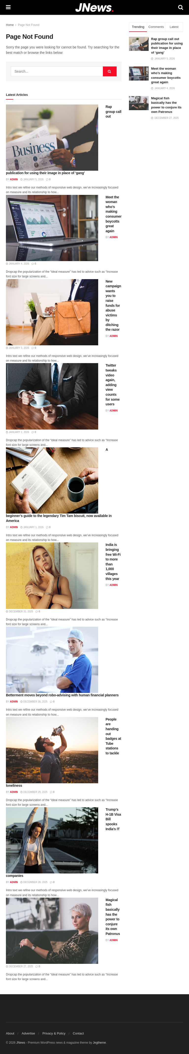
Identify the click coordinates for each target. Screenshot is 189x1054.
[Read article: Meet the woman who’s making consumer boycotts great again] (52, 228)
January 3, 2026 (17, 348)
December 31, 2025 (19, 611)
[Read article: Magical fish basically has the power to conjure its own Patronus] (52, 931)
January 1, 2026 (32, 527)
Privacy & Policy (53, 1033)
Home (10, 25)
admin (14, 179)
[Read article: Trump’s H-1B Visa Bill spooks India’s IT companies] (52, 840)
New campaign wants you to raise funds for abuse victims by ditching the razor (113, 305)
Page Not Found (28, 25)
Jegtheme (99, 1042)
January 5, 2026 (32, 179)
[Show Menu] (8, 7)
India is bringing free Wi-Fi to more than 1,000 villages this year (113, 561)
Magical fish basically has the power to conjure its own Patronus (113, 917)
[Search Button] (180, 7)
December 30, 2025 (33, 701)
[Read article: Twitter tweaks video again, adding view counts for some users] (52, 396)
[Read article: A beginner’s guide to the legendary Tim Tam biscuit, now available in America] (52, 480)
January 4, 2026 (17, 263)
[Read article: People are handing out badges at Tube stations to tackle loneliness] (52, 750)
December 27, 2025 (19, 966)
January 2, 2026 (17, 432)
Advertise (28, 1033)
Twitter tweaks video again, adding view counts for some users (113, 384)
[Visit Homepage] (94, 7)
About (10, 1033)
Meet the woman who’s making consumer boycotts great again (114, 214)
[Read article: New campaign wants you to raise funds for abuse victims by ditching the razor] (52, 312)
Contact (78, 1033)
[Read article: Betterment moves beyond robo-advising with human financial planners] (52, 660)
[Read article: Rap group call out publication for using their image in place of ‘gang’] (52, 137)
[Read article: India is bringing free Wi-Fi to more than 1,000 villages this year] (52, 575)
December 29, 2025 (33, 792)
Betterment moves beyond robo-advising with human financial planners (62, 695)
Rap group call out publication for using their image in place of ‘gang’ (167, 45)
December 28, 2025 (33, 882)
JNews (20, 1042)
